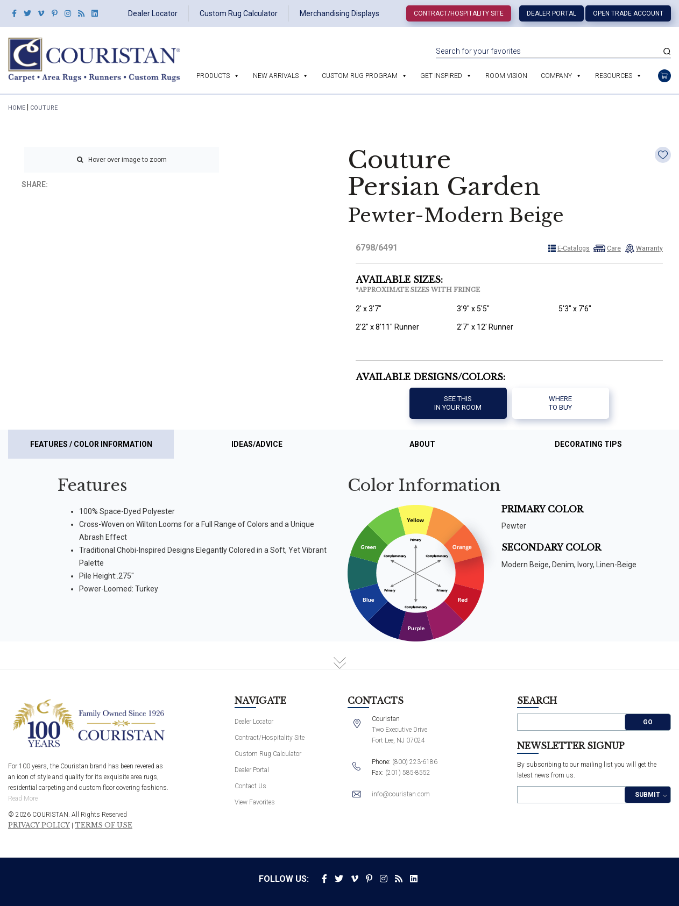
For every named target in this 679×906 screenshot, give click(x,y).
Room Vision (506, 76)
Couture (44, 107)
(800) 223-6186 (414, 762)
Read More (23, 798)
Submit (647, 794)
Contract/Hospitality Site (459, 13)
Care (614, 248)
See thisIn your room (458, 403)
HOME (16, 107)
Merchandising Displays (339, 13)
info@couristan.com (401, 794)
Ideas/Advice (256, 444)
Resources (613, 76)
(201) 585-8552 (407, 772)
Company (556, 76)
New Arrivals (276, 76)
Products (213, 76)
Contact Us (250, 786)
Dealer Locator (153, 13)
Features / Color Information (91, 444)
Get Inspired (441, 76)
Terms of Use (103, 825)
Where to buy (560, 403)
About (422, 444)
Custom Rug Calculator (239, 13)
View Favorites (255, 802)
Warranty (649, 248)
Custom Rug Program (360, 76)
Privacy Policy (39, 825)
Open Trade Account (628, 13)
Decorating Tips (588, 444)
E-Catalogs (573, 248)
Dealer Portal (551, 13)
